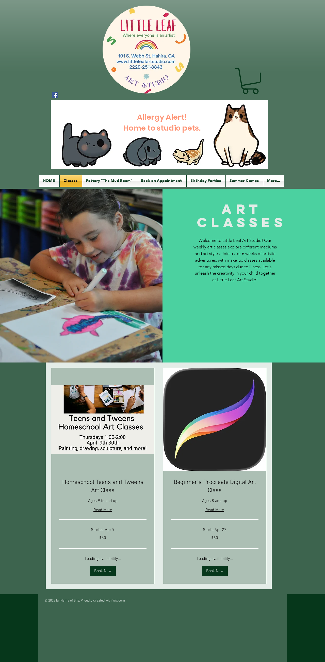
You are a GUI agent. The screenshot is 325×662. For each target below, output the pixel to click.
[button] (250, 81)
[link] (103, 487)
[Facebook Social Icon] (55, 95)
